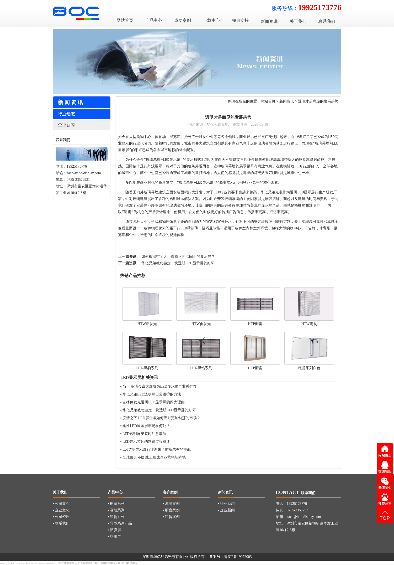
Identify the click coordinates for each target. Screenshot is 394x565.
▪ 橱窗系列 (116, 504)
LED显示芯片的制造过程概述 (146, 442)
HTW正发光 (147, 324)
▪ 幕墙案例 (171, 504)
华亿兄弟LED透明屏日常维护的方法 (152, 394)
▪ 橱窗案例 (171, 510)
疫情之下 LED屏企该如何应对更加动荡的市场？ (161, 418)
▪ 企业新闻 (226, 510)
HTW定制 (309, 324)
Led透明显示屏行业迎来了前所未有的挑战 (157, 449)
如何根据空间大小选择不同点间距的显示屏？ (178, 257)
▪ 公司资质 (61, 517)
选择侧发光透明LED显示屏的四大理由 (154, 402)
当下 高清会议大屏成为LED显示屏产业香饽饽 (160, 386)
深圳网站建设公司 (110, 563)
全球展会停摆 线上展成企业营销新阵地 (154, 457)
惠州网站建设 (129, 563)
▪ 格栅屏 (114, 536)
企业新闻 (66, 124)
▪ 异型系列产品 (120, 523)
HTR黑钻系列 (201, 368)
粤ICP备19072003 (238, 557)
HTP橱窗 (255, 324)
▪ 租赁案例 (171, 517)
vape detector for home (12, 563)
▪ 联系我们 (61, 523)
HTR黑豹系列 (147, 368)
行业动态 (66, 114)
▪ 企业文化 (61, 510)
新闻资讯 (286, 101)
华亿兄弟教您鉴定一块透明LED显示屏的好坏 (178, 263)
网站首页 (268, 101)
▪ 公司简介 (61, 504)
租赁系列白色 (309, 368)
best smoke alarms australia (40, 563)
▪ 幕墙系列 (116, 510)
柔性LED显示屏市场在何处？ (146, 426)
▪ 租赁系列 (116, 517)
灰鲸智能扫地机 (90, 563)
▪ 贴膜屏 (114, 530)
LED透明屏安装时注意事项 (144, 434)
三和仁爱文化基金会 (67, 563)
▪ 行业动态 (226, 504)
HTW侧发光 (201, 324)
